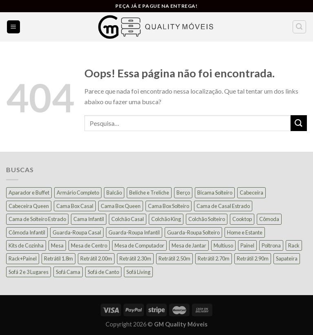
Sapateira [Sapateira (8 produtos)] (287, 258)
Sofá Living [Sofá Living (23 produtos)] (138, 272)
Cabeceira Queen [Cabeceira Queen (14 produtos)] (29, 206)
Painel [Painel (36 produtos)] (247, 245)
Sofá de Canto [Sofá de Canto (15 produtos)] (103, 272)
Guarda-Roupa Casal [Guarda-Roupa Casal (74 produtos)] (77, 232)
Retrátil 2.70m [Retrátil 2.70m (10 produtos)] (213, 258)
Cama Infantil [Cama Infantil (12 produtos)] (88, 219)
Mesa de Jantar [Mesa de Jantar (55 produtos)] (189, 245)
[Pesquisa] (299, 26)
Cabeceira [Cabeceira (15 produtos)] (251, 192)
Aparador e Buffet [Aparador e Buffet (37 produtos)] (29, 192)
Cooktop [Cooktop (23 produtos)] (242, 219)
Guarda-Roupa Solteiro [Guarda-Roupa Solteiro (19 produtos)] (193, 232)
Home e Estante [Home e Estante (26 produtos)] (244, 232)
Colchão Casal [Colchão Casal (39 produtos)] (127, 219)
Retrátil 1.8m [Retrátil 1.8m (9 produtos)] (58, 258)
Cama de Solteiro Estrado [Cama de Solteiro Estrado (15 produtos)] (37, 219)
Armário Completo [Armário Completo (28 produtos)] (78, 192)
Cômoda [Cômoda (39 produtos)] (269, 219)
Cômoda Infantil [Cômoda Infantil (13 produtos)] (27, 232)
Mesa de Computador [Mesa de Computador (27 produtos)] (139, 245)
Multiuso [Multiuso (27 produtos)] (223, 245)
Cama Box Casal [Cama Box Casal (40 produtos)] (74, 206)
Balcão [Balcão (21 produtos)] (114, 192)
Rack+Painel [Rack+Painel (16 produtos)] (23, 258)
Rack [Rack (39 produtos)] (294, 245)
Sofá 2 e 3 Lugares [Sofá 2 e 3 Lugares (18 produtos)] (28, 272)
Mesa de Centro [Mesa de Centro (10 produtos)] (89, 245)
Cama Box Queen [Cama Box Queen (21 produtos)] (121, 206)
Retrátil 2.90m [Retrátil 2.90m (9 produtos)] (253, 258)
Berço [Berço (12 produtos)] (183, 192)
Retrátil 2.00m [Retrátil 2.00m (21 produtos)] (96, 258)
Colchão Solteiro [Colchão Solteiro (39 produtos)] (206, 219)
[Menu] (13, 27)
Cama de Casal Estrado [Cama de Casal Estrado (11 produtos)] (223, 206)
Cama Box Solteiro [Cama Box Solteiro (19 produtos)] (168, 206)
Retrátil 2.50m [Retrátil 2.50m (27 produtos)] (174, 258)
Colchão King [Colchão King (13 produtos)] (166, 219)
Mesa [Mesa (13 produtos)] (57, 245)
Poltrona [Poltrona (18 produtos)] (271, 245)
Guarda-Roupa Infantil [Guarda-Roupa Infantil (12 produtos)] (134, 232)
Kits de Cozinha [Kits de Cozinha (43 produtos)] (26, 245)
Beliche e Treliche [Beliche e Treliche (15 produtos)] (149, 192)
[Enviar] (299, 123)
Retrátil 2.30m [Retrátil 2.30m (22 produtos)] (135, 258)
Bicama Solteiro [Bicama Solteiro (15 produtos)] (214, 192)
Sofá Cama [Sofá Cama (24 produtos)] (68, 272)
